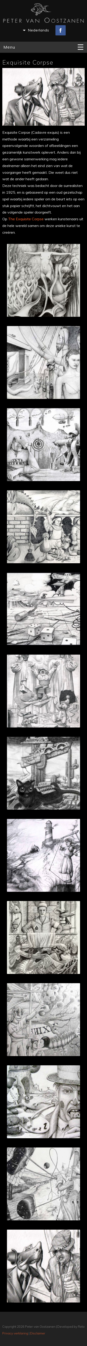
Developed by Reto (71, 1326)
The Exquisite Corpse (26, 219)
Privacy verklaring (15, 1333)
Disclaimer (37, 1333)
